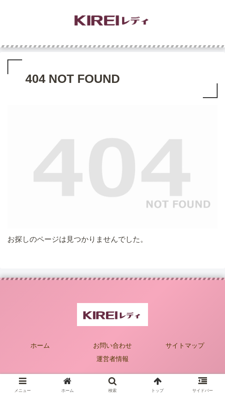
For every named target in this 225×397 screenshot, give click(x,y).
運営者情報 (112, 358)
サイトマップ (185, 345)
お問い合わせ (112, 345)
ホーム (40, 345)
